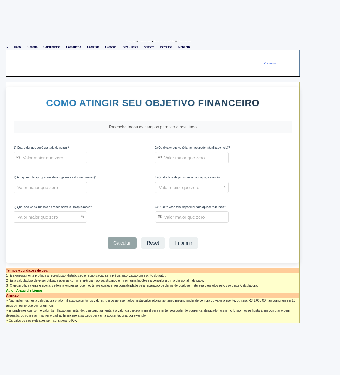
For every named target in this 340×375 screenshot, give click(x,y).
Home (17, 46)
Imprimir (183, 242)
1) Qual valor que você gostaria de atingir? (41, 147)
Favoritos (144, 41)
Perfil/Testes (130, 46)
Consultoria (73, 46)
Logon (130, 41)
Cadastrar (270, 63)
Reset (153, 242)
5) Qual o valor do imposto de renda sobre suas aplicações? (53, 207)
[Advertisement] (123, 63)
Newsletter (184, 41)
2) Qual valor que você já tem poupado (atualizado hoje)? (192, 147)
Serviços (149, 46)
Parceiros (166, 46)
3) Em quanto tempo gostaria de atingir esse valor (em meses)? (55, 177)
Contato (32, 46)
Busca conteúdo (164, 41)
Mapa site (184, 46)
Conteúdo (93, 46)
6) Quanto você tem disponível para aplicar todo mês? (190, 207)
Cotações (110, 46)
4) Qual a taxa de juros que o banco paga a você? (187, 177)
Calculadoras (51, 46)
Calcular (122, 242)
